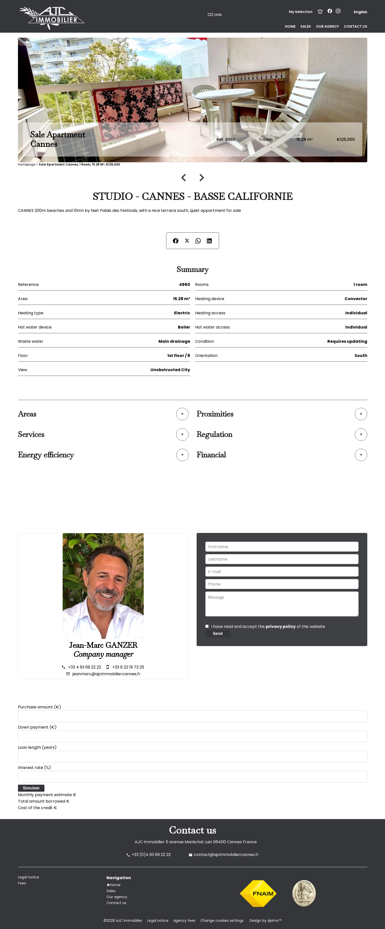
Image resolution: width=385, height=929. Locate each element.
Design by (265, 920)
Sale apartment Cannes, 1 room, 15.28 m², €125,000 (79, 164)
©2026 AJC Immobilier (123, 920)
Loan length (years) (37, 747)
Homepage (26, 164)
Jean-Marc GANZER (103, 645)
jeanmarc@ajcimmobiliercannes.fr (106, 674)
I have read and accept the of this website (268, 626)
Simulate (31, 788)
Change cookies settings (222, 920)
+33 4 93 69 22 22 (84, 667)
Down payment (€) (37, 727)
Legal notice (157, 920)
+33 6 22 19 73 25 (128, 667)
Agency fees (184, 920)
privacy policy (281, 626)
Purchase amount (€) (39, 707)
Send (218, 633)
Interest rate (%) (34, 767)
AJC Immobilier (150, 842)
